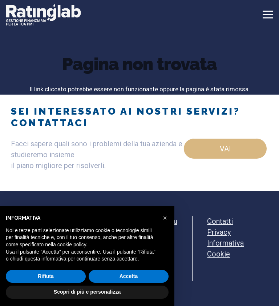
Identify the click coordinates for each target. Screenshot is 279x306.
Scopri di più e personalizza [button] (87, 292)
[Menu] (226, 14)
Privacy (219, 232)
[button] (165, 218)
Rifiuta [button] (46, 276)
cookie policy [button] (71, 244)
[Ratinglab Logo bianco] (43, 14)
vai (225, 148)
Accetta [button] (129, 276)
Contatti (220, 221)
